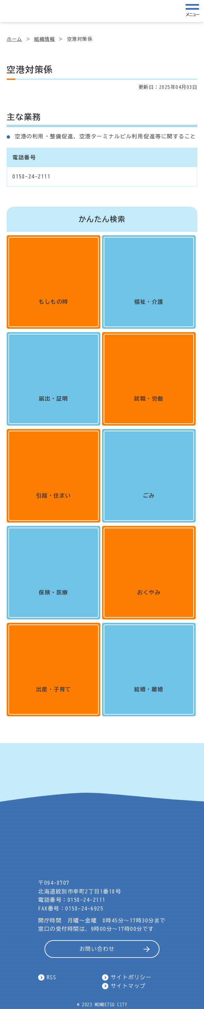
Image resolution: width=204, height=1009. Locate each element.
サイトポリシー (131, 977)
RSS (52, 977)
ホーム (14, 39)
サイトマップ (128, 986)
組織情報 (44, 39)
